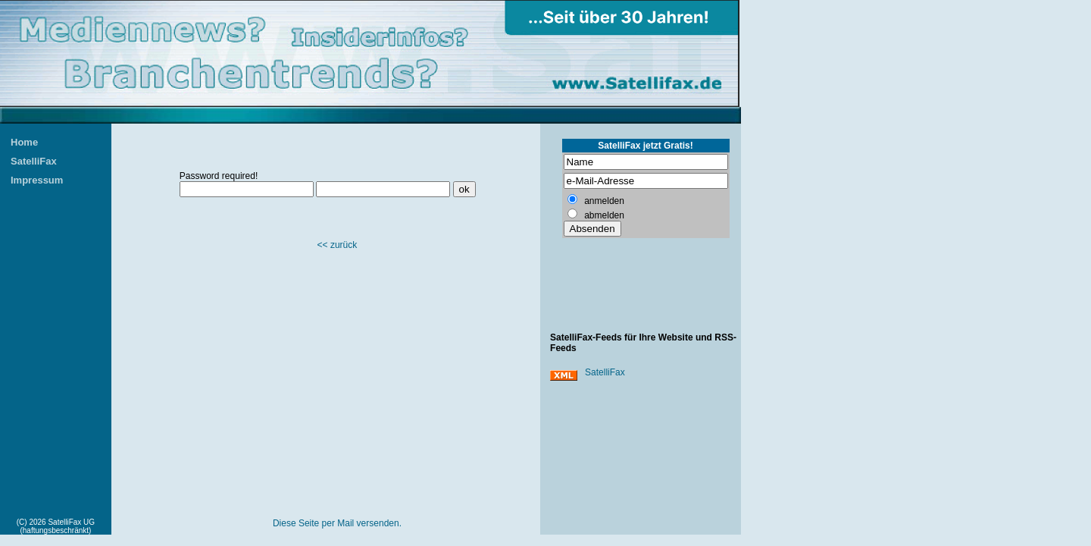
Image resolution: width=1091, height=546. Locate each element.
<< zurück (337, 245)
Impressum (37, 180)
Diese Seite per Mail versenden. (337, 523)
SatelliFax (34, 161)
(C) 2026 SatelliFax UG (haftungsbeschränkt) (56, 526)
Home (24, 142)
